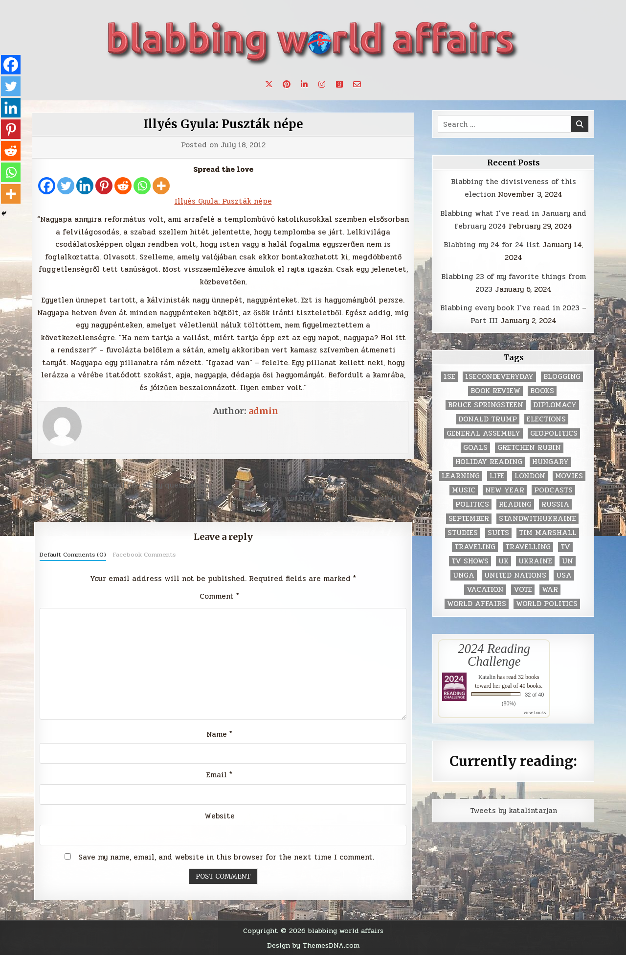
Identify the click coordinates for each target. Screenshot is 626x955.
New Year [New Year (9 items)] (504, 490)
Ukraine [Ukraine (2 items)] (535, 561)
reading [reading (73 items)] (515, 504)
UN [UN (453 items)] (567, 561)
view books (534, 712)
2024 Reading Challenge (494, 655)
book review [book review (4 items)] (495, 391)
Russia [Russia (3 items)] (555, 504)
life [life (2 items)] (497, 476)
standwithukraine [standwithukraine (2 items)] (537, 518)
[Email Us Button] (357, 84)
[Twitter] (65, 185)
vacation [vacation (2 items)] (485, 589)
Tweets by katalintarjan (513, 810)
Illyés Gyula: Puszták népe (223, 124)
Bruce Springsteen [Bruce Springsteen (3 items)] (485, 405)
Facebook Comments (144, 554)
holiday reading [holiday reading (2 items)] (488, 462)
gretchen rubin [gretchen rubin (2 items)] (529, 448)
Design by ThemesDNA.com (313, 945)
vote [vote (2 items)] (523, 589)
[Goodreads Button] (339, 84)
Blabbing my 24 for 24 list (492, 245)
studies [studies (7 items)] (462, 533)
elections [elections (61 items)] (546, 419)
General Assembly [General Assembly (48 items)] (483, 433)
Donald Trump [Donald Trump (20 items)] (487, 419)
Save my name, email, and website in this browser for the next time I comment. (226, 857)
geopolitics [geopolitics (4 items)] (554, 433)
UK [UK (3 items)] (503, 561)
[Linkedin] (84, 185)
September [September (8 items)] (468, 518)
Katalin (486, 677)
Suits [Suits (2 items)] (498, 533)
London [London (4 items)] (529, 476)
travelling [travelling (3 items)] (528, 547)
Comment (219, 596)
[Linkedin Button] (304, 84)
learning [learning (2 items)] (461, 476)
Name (219, 734)
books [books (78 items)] (542, 391)
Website (219, 816)
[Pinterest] (103, 185)
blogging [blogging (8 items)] (562, 377)
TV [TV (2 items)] (565, 547)
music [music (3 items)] (463, 490)
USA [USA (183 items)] (564, 575)
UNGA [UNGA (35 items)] (463, 575)
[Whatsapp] (142, 185)
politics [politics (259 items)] (472, 504)
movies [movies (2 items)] (569, 476)
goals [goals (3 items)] (475, 448)
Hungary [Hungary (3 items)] (550, 462)
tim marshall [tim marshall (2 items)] (548, 533)
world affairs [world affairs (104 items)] (476, 604)
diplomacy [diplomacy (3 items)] (555, 405)
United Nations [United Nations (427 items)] (515, 575)
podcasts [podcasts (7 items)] (553, 490)
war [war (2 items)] (550, 589)
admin (263, 411)
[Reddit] (123, 185)
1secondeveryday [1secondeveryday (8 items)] (499, 377)
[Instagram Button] (322, 84)
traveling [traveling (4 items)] (474, 547)
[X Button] (269, 84)
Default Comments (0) (73, 554)
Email (219, 775)
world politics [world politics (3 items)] (547, 604)
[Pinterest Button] (286, 84)
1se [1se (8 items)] (449, 377)
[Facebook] (46, 185)
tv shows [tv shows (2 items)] (470, 561)
